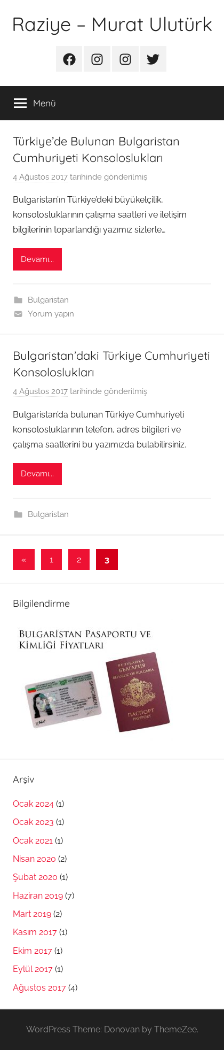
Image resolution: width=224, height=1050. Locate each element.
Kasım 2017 (35, 932)
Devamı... (37, 259)
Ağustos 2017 (39, 988)
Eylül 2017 (33, 969)
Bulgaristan (48, 300)
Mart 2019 (32, 914)
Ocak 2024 (33, 804)
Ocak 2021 (33, 841)
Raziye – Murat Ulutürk (112, 24)
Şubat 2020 (35, 877)
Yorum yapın (51, 314)
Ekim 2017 (32, 951)
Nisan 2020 (34, 859)
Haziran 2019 (38, 896)
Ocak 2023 (33, 822)
